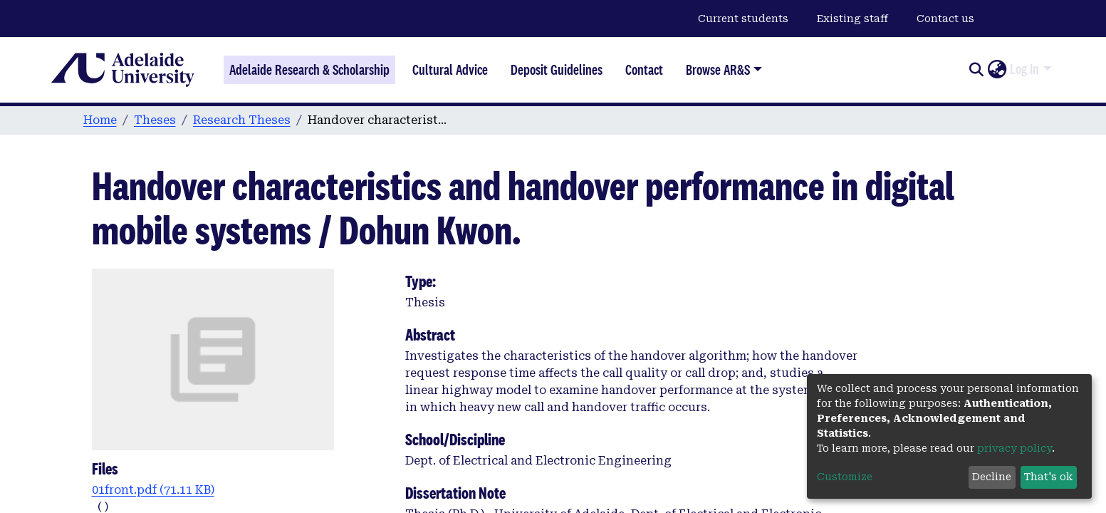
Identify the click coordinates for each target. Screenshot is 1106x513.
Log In (1024, 69)
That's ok (1048, 476)
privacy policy (1014, 448)
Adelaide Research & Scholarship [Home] (309, 69)
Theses (155, 120)
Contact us (945, 18)
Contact (644, 69)
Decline (991, 476)
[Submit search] (976, 69)
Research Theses (242, 120)
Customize (844, 476)
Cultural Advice (450, 69)
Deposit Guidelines (556, 69)
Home (100, 120)
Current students (743, 18)
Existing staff (852, 18)
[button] (996, 69)
